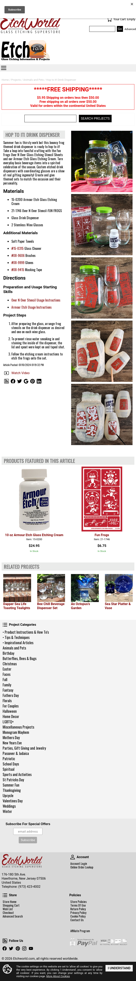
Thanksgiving (12, 790)
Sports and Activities (17, 774)
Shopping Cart (11, 905)
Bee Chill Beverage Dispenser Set (51, 606)
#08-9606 (18, 255)
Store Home (9, 902)
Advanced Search (13, 916)
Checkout (8, 912)
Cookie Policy (78, 916)
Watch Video (20, 373)
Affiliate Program (80, 931)
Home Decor (11, 716)
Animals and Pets (14, 647)
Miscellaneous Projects (18, 727)
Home (5, 79)
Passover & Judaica (16, 753)
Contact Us (77, 920)
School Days (11, 763)
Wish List (8, 909)
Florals (7, 700)
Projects (16, 79)
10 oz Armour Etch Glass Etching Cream (34, 535)
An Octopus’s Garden (80, 606)
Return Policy (78, 909)
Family (7, 684)
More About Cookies (58, 976)
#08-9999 (17, 262)
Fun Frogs (102, 535)
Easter (7, 669)
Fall (5, 679)
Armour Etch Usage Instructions (31, 307)
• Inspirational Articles (18, 642)
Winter (7, 811)
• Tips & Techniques (16, 637)
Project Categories (5, 624)
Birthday (8, 653)
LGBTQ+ (8, 721)
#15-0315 (17, 248)
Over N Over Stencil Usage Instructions (35, 300)
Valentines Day (13, 800)
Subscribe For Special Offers (28, 824)
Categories (3, 68)
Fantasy (8, 690)
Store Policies (78, 902)
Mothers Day (11, 737)
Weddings (9, 806)
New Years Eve (12, 742)
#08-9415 (17, 269)
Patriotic (9, 758)
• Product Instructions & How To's (26, 632)
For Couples (10, 705)
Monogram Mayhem (16, 732)
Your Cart (109, 19)
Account (72, 857)
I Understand (119, 968)
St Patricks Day (13, 779)
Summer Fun (11, 785)
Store (5, 895)
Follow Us (5, 941)
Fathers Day (11, 695)
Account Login (78, 863)
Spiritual (8, 769)
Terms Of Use (78, 905)
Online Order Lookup (81, 867)
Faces (6, 674)
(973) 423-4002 (29, 887)
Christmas (10, 663)
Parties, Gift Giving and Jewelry (24, 748)
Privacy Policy (78, 912)
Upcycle (8, 795)
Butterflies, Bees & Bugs (19, 658)
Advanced (130, 29)
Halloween (10, 711)
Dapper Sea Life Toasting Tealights (16, 606)
